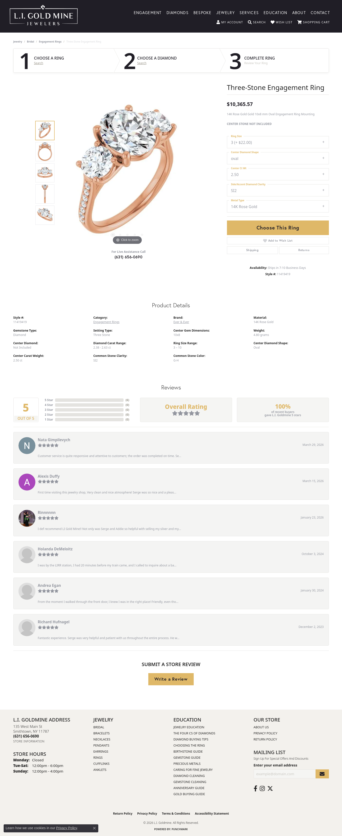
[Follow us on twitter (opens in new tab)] (270, 789)
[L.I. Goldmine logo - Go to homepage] (44, 16)
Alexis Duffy (49, 476)
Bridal (30, 41)
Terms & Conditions (176, 813)
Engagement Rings (50, 41)
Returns (303, 250)
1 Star (49, 419)
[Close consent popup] (94, 828)
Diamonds (178, 12)
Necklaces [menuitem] (101, 739)
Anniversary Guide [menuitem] (189, 788)
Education (275, 12)
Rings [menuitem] (98, 757)
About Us (261, 727)
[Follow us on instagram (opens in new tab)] (262, 789)
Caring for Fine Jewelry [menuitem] (193, 769)
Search (38, 63)
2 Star (49, 415)
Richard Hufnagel (54, 621)
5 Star (49, 400)
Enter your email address (275, 765)
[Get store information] (29, 741)
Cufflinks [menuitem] (101, 763)
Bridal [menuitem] (98, 727)
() (127, 400)
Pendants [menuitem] (101, 745)
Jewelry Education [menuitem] (189, 727)
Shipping (252, 250)
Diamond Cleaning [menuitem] (189, 776)
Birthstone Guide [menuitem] (188, 751)
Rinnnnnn (47, 512)
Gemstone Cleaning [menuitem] (190, 782)
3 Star (49, 410)
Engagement (148, 12)
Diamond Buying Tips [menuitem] (191, 739)
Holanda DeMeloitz (55, 548)
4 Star (49, 405)
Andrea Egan (49, 585)
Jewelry (225, 12)
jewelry (17, 41)
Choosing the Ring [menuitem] (189, 745)
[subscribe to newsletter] (322, 773)
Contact (320, 12)
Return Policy (265, 739)
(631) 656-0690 (129, 256)
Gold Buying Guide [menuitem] (189, 794)
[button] (230, 22)
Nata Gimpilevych (54, 439)
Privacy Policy (265, 733)
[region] (127, 173)
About (299, 12)
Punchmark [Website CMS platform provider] (180, 829)
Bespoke (202, 12)
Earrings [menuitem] (100, 751)
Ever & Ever (181, 322)
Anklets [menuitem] (100, 769)
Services (249, 12)
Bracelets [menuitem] (101, 733)
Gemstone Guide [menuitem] (187, 757)
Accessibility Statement (212, 813)
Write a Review (171, 679)
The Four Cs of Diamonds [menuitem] (194, 733)
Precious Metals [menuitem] (187, 763)
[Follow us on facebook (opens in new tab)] (255, 789)
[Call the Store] (26, 736)
